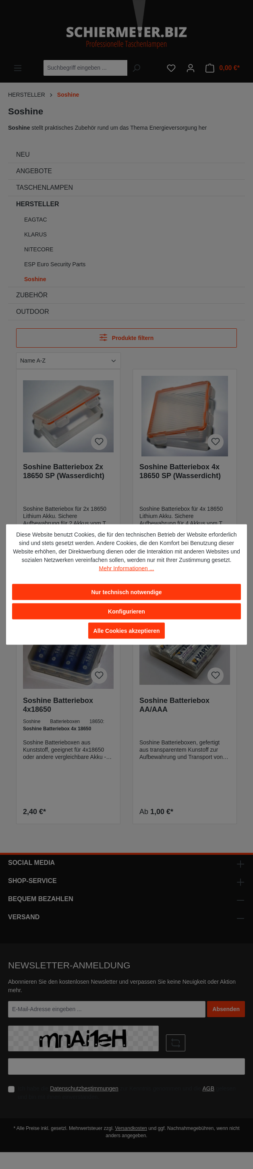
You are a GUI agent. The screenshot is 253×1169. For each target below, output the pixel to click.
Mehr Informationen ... (126, 568)
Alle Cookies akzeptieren (126, 631)
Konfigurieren (126, 611)
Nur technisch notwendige (126, 592)
